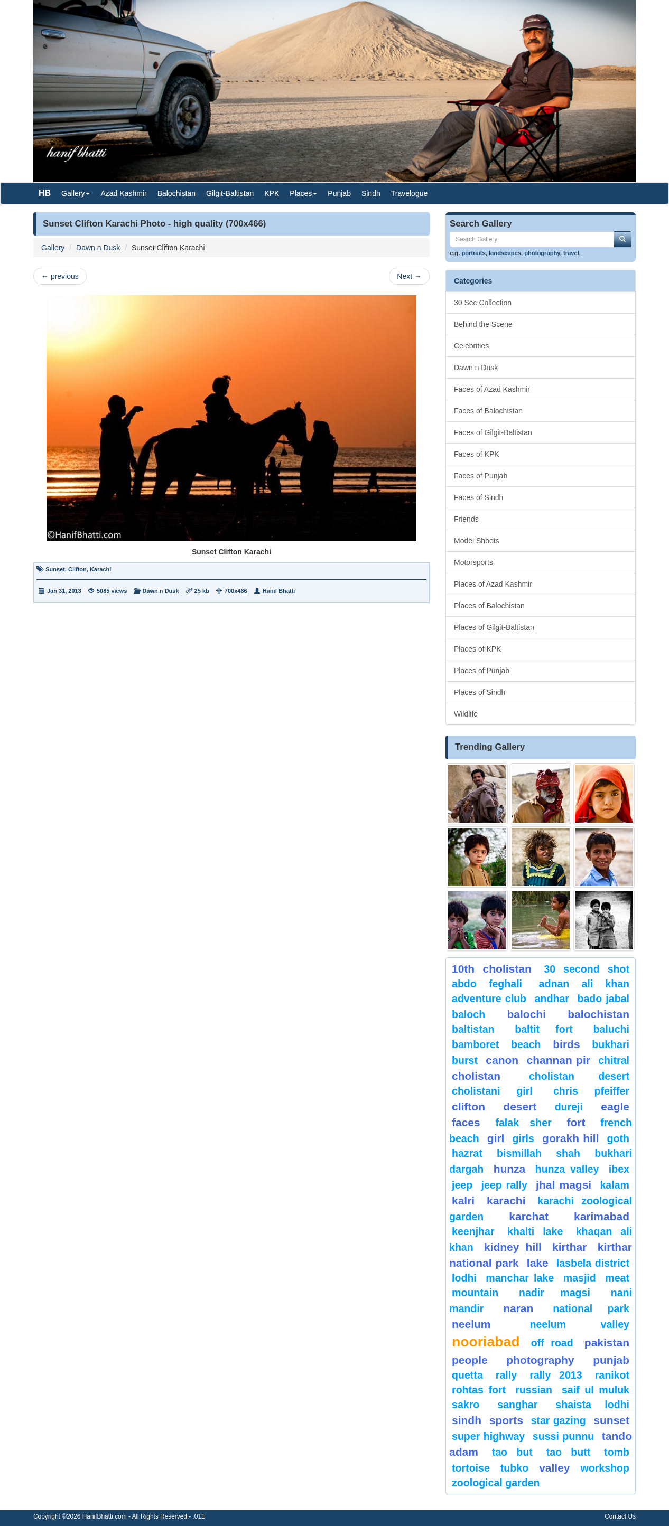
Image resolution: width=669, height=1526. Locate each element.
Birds (566, 1044)
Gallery (52, 247)
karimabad (601, 1216)
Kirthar (569, 1247)
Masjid (579, 1278)
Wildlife (466, 714)
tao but (512, 1452)
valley (554, 1468)
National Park (591, 1308)
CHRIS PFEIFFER (591, 1091)
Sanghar (517, 1404)
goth (618, 1138)
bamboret (475, 1044)
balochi (526, 1014)
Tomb (616, 1452)
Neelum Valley (579, 1324)
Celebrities (471, 346)
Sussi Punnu (563, 1436)
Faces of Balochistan (488, 411)
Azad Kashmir (123, 193)
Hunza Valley (567, 1169)
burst (465, 1060)
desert (519, 1106)
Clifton (77, 569)
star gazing (558, 1420)
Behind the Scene (483, 324)
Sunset (55, 569)
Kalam (614, 1185)
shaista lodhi (592, 1404)
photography (542, 253)
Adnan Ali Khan (584, 984)
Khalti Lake (535, 1231)
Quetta (467, 1375)
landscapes (505, 253)
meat (617, 1278)
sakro (465, 1404)
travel (571, 253)
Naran (518, 1308)
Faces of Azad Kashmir (492, 389)
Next (409, 276)
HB (45, 193)
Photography (540, 1360)
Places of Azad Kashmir (493, 584)
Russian (533, 1390)
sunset (611, 1420)
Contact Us (620, 1516)
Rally (506, 1375)
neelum (471, 1324)
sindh (466, 1420)
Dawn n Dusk (98, 247)
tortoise (471, 1468)
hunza (510, 1169)
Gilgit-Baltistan (230, 193)
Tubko (514, 1468)
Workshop (604, 1468)
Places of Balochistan (489, 605)
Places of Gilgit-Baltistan (494, 627)
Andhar (552, 998)
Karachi (100, 569)
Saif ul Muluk (595, 1390)
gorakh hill (570, 1138)
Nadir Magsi (554, 1292)
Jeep (462, 1185)
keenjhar (473, 1231)
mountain (475, 1292)
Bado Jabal (603, 998)
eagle (615, 1106)
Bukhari (610, 1044)
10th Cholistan (492, 969)
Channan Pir (558, 1060)
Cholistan (476, 1076)
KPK (271, 193)
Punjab (339, 193)
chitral (613, 1060)
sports (506, 1420)
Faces (466, 1122)
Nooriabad (486, 1342)
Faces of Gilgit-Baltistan (493, 432)
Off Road (552, 1343)
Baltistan (473, 1029)
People (470, 1360)
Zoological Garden (496, 1483)
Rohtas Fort (479, 1390)
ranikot (612, 1375)
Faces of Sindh (478, 497)
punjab (611, 1360)
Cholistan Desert (579, 1076)
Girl (496, 1138)
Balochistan (176, 193)
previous (60, 276)
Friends (466, 519)
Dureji (569, 1107)
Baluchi (611, 1029)
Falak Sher (523, 1122)
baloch (468, 1014)
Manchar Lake (520, 1278)
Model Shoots (476, 540)
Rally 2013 (555, 1375)
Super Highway (488, 1436)
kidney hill (513, 1247)
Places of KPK (477, 649)
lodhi (464, 1278)
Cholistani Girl (492, 1091)
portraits (473, 253)
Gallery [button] (75, 193)
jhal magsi (563, 1185)
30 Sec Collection (483, 302)
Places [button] (303, 193)
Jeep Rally (504, 1185)
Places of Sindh (479, 692)
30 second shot (586, 969)
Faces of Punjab (480, 476)
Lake (538, 1263)
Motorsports (473, 562)
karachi (506, 1200)
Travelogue (409, 193)
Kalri (463, 1200)
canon (502, 1060)
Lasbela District (592, 1263)
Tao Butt (568, 1452)
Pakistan (606, 1342)
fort (575, 1122)
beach (526, 1044)
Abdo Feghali (487, 984)
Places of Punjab (481, 670)
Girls (523, 1138)
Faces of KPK (476, 454)
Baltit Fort (544, 1029)
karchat (529, 1216)
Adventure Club (489, 998)
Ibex (619, 1169)
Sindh (370, 193)
